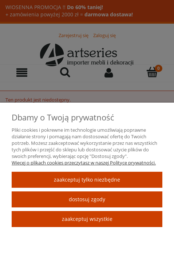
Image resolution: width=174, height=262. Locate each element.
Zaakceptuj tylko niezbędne (87, 179)
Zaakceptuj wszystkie (87, 218)
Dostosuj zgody (87, 199)
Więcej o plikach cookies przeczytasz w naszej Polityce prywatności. (84, 162)
